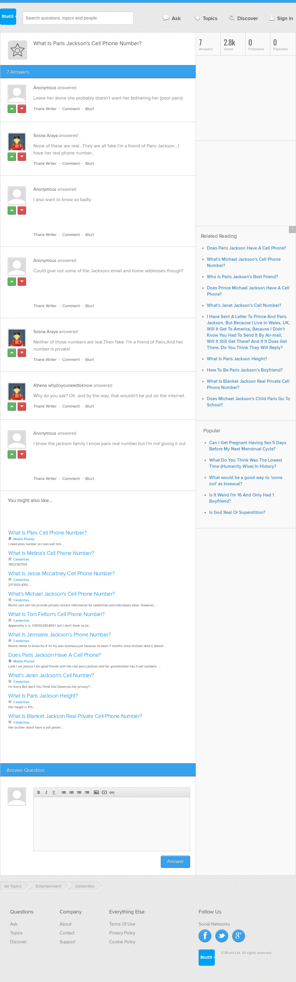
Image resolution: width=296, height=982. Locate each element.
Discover (243, 18)
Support (67, 941)
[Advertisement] (101, 214)
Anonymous (44, 87)
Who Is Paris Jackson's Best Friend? (242, 277)
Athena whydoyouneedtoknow (62, 385)
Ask (171, 18)
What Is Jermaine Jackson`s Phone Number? (59, 634)
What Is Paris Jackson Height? (43, 696)
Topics (205, 18)
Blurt (89, 108)
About (65, 924)
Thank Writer (45, 108)
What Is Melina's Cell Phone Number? (51, 553)
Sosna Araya (45, 135)
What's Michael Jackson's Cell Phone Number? (61, 594)
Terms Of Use (122, 924)
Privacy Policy (122, 933)
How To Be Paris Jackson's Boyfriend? (245, 370)
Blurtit (8, 17)
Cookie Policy (122, 941)
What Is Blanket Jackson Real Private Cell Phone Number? (75, 716)
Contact (67, 933)
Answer (175, 861)
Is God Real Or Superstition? (237, 512)
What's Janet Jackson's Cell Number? (51, 675)
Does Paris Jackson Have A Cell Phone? (54, 655)
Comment (71, 108)
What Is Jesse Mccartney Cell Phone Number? (61, 573)
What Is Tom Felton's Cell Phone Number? (56, 614)
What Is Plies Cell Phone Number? (47, 533)
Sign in (280, 18)
